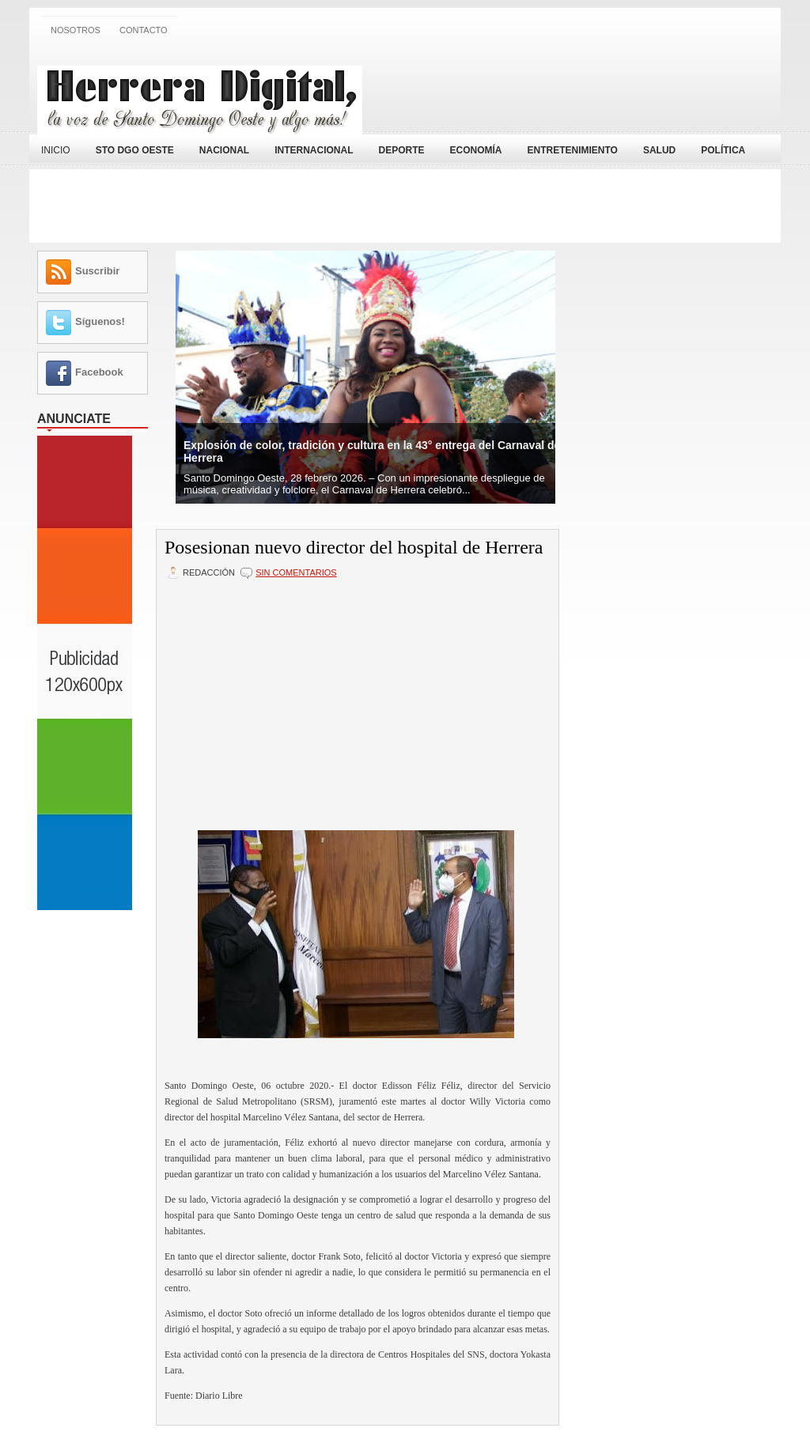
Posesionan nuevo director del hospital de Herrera (354, 547)
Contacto (143, 30)
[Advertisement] (588, 89)
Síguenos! (100, 321)
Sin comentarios (295, 572)
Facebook (99, 372)
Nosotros (75, 30)
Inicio (55, 150)
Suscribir (97, 271)
